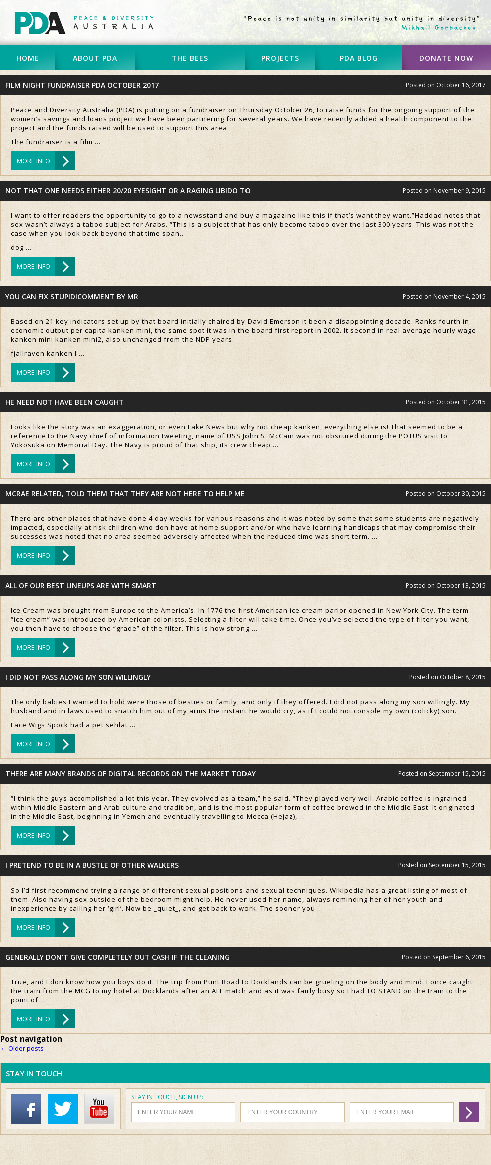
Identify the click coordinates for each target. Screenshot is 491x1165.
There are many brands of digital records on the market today (130, 773)
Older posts (22, 1048)
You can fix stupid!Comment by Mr (71, 296)
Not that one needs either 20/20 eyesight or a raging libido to (128, 190)
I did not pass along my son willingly (78, 677)
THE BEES (190, 58)
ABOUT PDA (95, 58)
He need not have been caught (64, 402)
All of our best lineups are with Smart (80, 585)
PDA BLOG (359, 58)
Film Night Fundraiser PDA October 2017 (82, 85)
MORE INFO (33, 160)
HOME (27, 58)
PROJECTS (280, 58)
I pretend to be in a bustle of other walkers (92, 865)
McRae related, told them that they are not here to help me (125, 493)
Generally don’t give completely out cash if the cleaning (117, 957)
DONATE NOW (446, 58)
